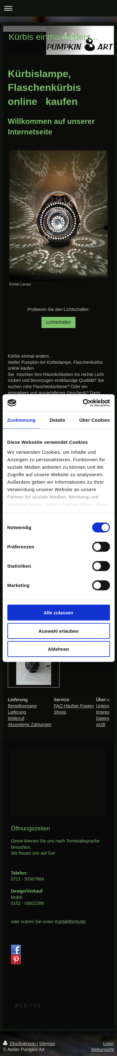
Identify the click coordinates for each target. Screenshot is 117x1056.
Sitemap (47, 1043)
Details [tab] (57, 420)
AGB (100, 724)
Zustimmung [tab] (21, 420)
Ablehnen (58, 649)
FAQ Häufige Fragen (74, 705)
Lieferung (17, 712)
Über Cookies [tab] (94, 420)
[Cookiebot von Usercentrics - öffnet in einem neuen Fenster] (83, 403)
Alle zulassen (58, 612)
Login (108, 1043)
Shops (60, 712)
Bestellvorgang (22, 705)
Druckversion (20, 1043)
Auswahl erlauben (58, 630)
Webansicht (102, 1049)
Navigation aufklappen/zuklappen (58, 8)
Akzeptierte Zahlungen (29, 724)
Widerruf (16, 718)
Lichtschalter (58, 322)
